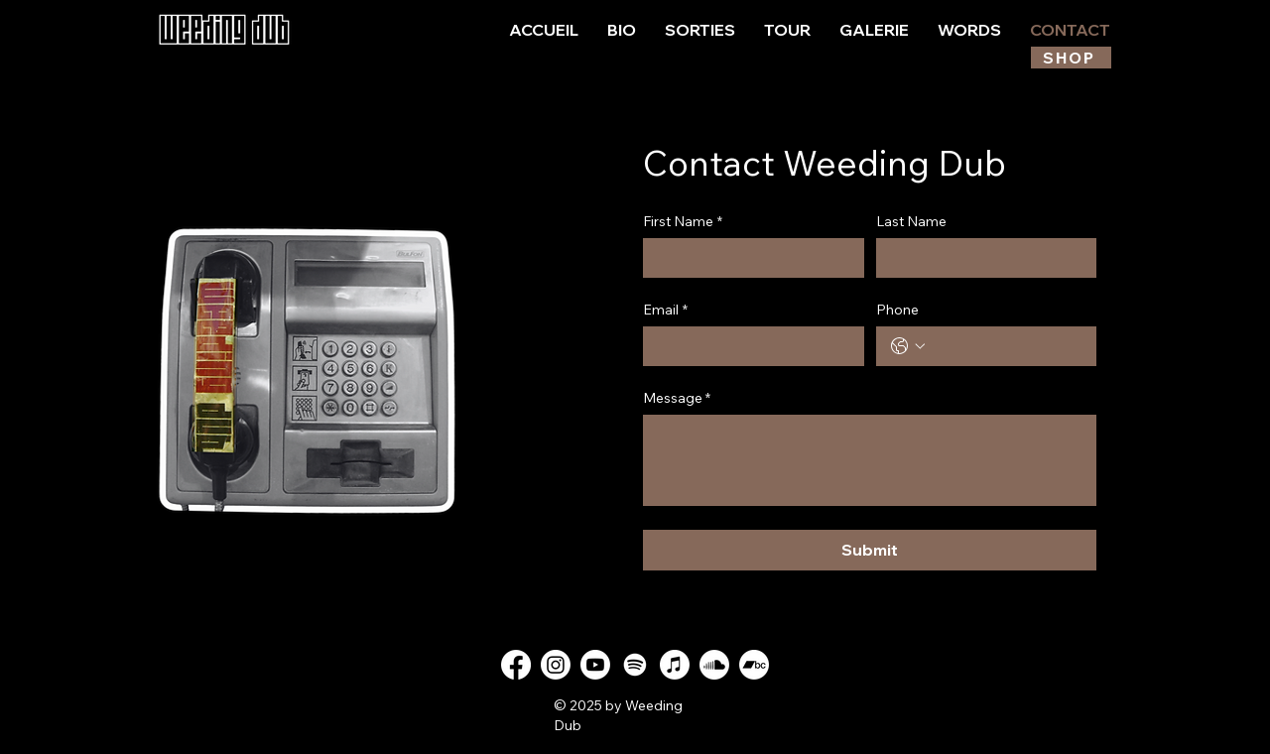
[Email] (747, 346)
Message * (676, 398)
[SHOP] (1071, 57)
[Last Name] (980, 258)
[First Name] (747, 258)
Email (665, 310)
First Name (682, 221)
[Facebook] (516, 665)
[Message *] (869, 460)
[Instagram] (556, 665)
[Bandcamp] (754, 665)
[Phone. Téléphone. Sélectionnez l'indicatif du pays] (908, 346)
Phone (897, 310)
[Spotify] (635, 665)
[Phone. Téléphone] (1006, 346)
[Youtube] (595, 665)
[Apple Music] (675, 665)
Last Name (911, 221)
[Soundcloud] (714, 665)
